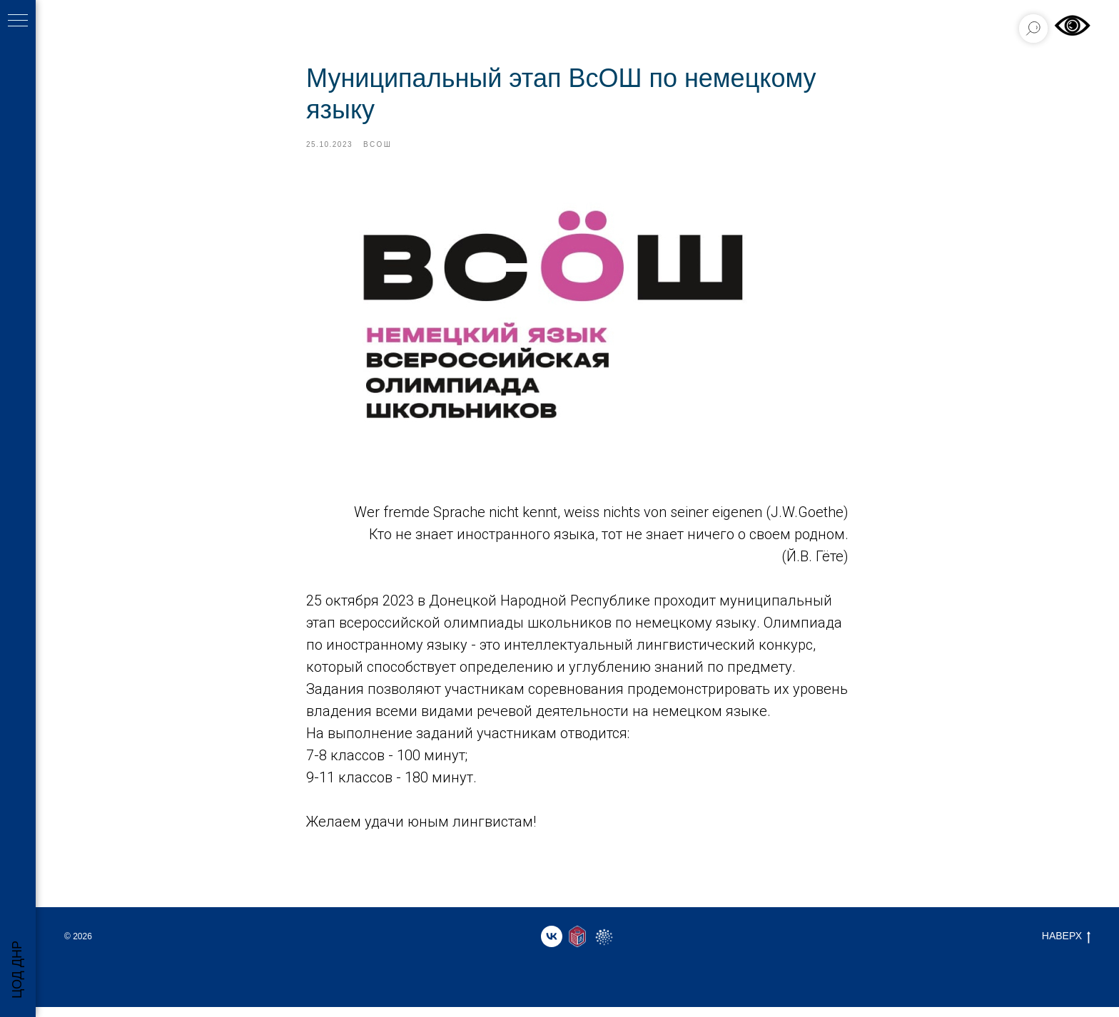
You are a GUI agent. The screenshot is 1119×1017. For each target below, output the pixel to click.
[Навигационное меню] (18, 21)
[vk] (551, 946)
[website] (577, 946)
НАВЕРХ (1066, 946)
